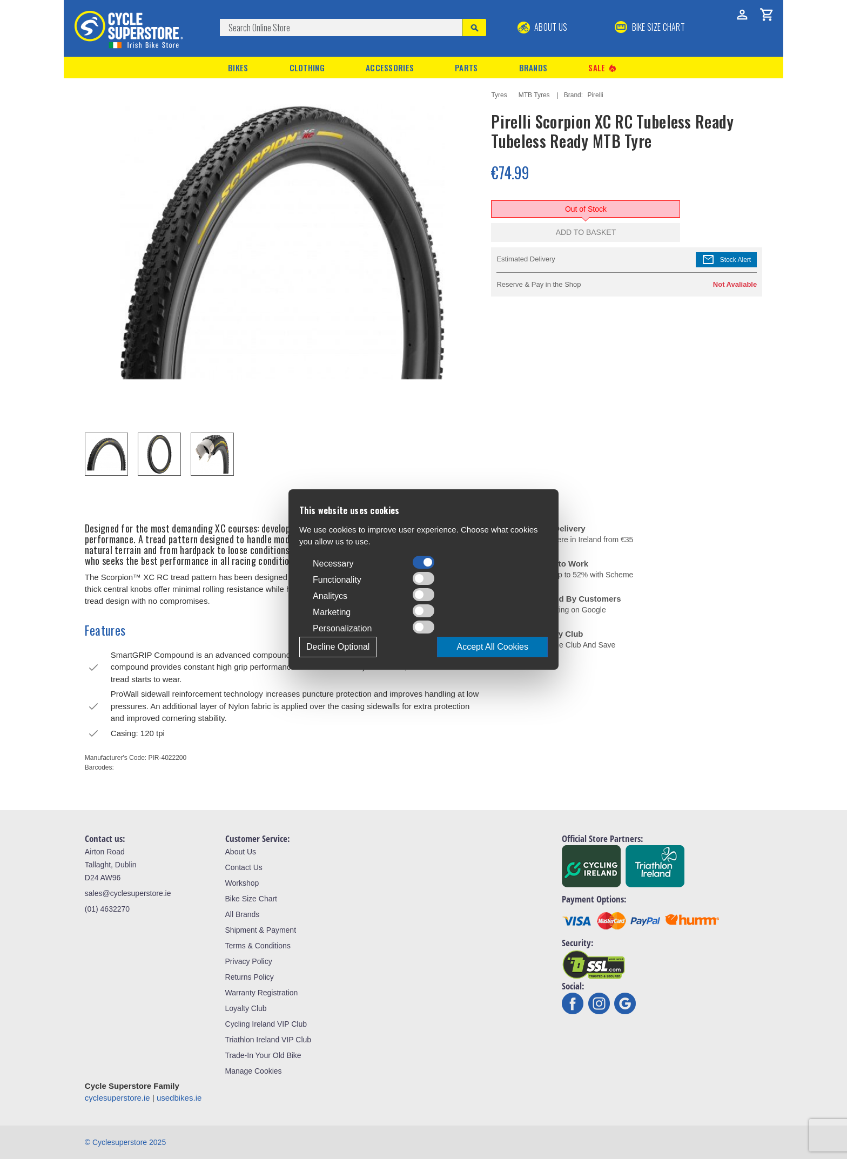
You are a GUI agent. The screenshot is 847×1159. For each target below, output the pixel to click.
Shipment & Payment (261, 930)
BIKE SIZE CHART (650, 27)
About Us (542, 27)
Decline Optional (337, 646)
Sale (602, 68)
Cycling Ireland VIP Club (266, 1024)
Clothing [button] (307, 67)
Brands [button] (533, 67)
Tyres (499, 95)
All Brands (242, 914)
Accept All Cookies (492, 646)
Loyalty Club (246, 1008)
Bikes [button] (238, 67)
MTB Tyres (534, 95)
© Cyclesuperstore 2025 (125, 1142)
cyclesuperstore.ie (117, 1097)
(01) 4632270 (107, 909)
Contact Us (244, 867)
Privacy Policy (248, 961)
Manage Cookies (253, 1071)
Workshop (242, 883)
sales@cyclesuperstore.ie (128, 893)
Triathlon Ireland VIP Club (268, 1039)
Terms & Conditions (258, 945)
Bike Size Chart (251, 898)
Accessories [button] (390, 67)
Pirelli (595, 95)
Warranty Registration (261, 992)
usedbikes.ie (179, 1097)
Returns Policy (249, 977)
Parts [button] (466, 67)
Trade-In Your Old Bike (263, 1055)
